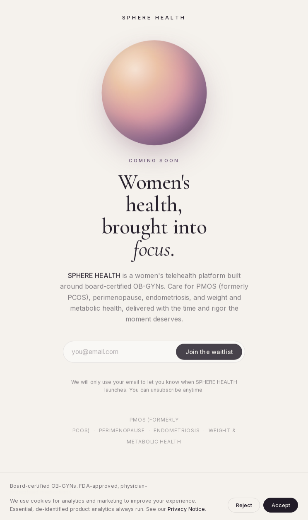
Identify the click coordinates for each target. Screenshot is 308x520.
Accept (281, 505)
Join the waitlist (209, 352)
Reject (244, 505)
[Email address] (122, 352)
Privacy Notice (186, 509)
